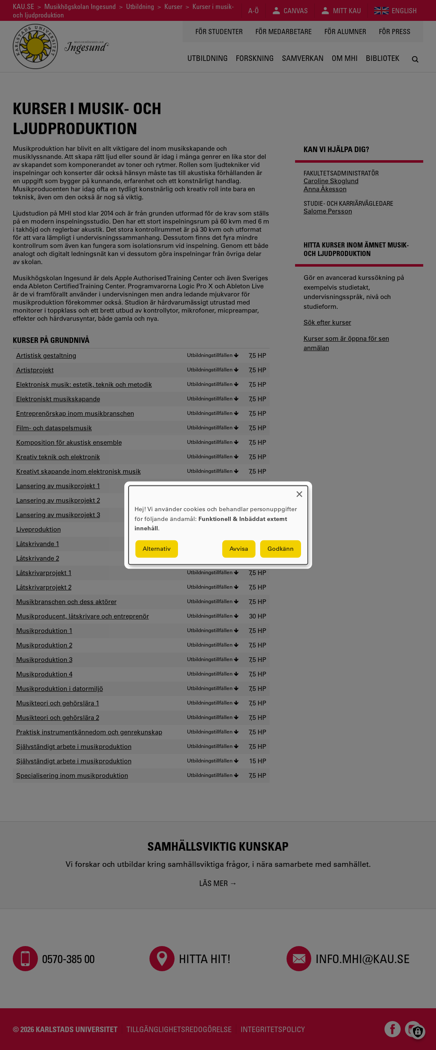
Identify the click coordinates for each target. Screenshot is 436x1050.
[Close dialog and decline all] (299, 491)
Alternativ (157, 548)
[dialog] (218, 525)
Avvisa (238, 548)
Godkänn (280, 548)
